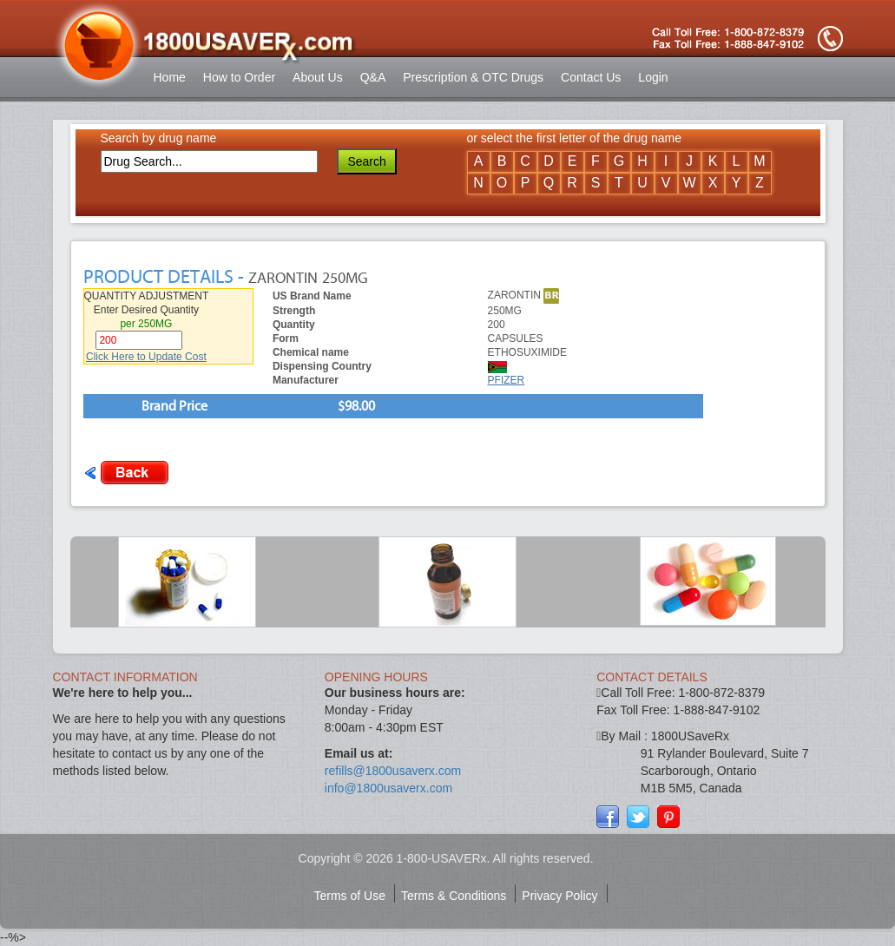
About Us (318, 77)
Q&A (373, 77)
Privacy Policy (559, 896)
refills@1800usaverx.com (393, 771)
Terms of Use (349, 896)
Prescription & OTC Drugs (473, 77)
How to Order (239, 77)
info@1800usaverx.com (388, 788)
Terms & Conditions (453, 896)
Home (170, 77)
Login (653, 77)
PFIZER (506, 380)
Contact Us (591, 77)
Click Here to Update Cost (146, 357)
